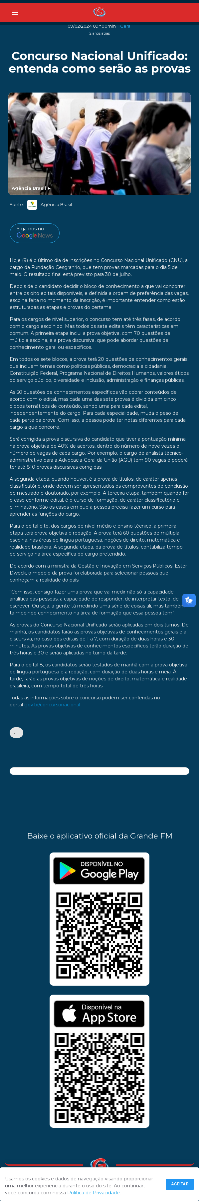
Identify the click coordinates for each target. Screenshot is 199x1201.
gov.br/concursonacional (52, 705)
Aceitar (180, 1183)
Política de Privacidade (93, 1193)
